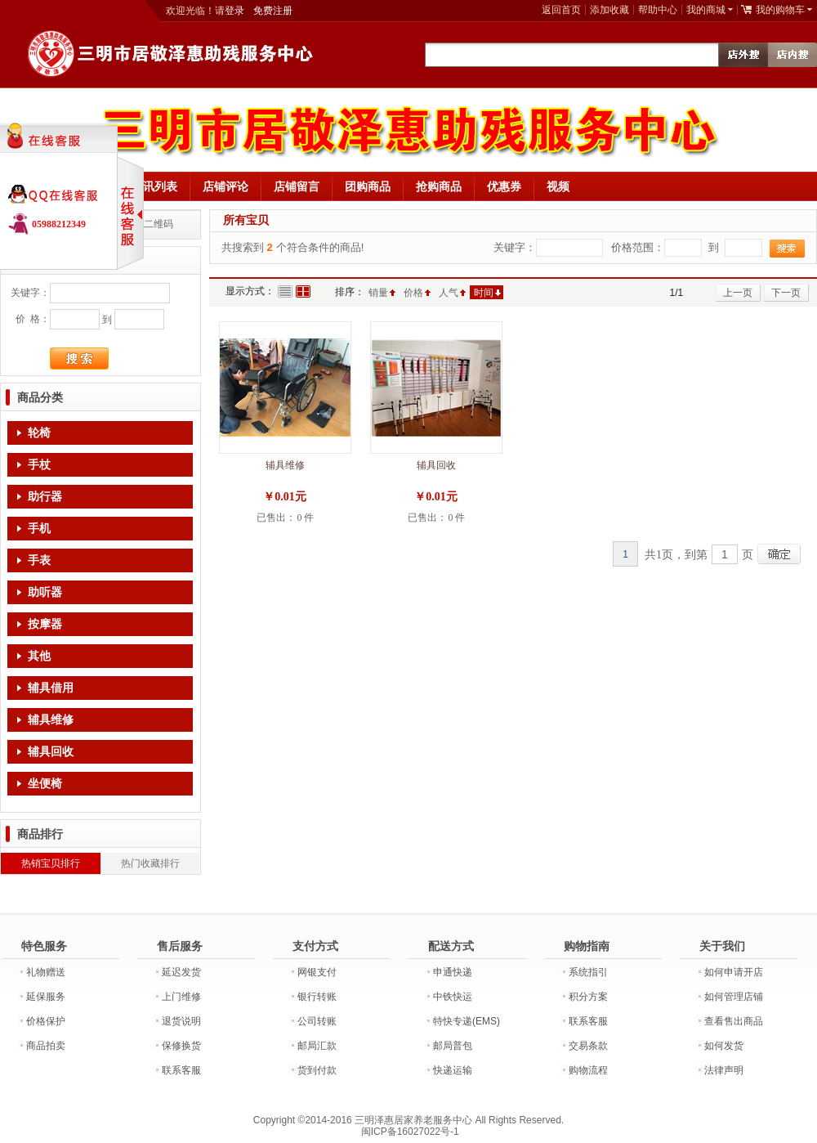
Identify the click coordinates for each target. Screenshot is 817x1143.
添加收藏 (609, 10)
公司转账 (317, 1021)
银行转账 (317, 996)
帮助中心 (657, 10)
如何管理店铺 (733, 996)
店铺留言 (296, 186)
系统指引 (588, 972)
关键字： (30, 292)
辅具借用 (51, 688)
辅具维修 (51, 720)
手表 (39, 560)
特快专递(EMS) (466, 1021)
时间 (483, 292)
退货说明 (181, 1021)
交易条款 (588, 1045)
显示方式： (250, 291)
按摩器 (45, 624)
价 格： (33, 319)
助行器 (45, 497)
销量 (378, 292)
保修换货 (181, 1045)
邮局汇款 (317, 1045)
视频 (558, 186)
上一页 (737, 292)
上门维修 (181, 996)
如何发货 (723, 1045)
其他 (39, 656)
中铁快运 (452, 996)
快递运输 (452, 1070)
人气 (448, 292)
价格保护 (45, 1021)
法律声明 (723, 1070)
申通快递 (452, 972)
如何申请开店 (733, 972)
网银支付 (317, 972)
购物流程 (588, 1070)
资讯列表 (154, 186)
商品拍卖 (45, 1045)
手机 (39, 528)
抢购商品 (439, 186)
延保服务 (45, 996)
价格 (413, 292)
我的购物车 (780, 10)
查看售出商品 (733, 1021)
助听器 (45, 592)
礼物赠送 (45, 972)
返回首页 (561, 10)
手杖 (39, 465)
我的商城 (705, 10)
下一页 (786, 292)
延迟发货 (181, 972)
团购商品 (368, 186)
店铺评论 (225, 186)
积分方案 (588, 996)
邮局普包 (452, 1045)
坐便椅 (45, 784)
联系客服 (181, 1070)
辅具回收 (51, 752)
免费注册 (272, 10)
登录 (234, 10)
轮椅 (39, 433)
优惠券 (504, 186)
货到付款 (317, 1070)
